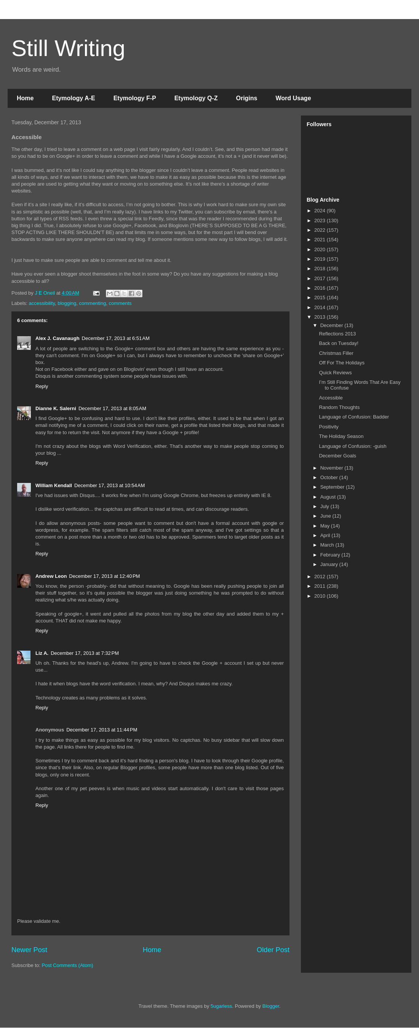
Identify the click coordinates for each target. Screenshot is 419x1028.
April (326, 535)
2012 (320, 576)
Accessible (330, 398)
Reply (41, 386)
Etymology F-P (135, 98)
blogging (67, 303)
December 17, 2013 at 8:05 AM (112, 408)
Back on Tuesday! (338, 343)
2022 (320, 230)
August (328, 497)
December (332, 325)
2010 (320, 596)
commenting (92, 303)
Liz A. (41, 653)
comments (120, 303)
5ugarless (221, 1006)
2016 (320, 288)
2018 (320, 268)
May (325, 526)
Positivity (328, 427)
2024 (320, 210)
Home (25, 98)
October (329, 477)
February (331, 555)
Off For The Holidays (341, 363)
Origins (246, 98)
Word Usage (293, 98)
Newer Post (29, 950)
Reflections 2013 (337, 334)
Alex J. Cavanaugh (57, 338)
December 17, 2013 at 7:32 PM (85, 653)
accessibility (42, 303)
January (329, 564)
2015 (320, 297)
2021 (320, 239)
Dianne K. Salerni (55, 408)
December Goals (337, 456)
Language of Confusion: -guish (352, 446)
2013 (320, 317)
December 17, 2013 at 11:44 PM (101, 730)
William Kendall (53, 485)
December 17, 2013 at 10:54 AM (109, 485)
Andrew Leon (51, 576)
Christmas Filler (336, 353)
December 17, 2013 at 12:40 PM (104, 576)
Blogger (270, 1006)
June (326, 516)
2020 (320, 249)
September (333, 487)
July (325, 506)
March (328, 545)
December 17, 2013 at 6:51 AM (116, 338)
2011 (320, 586)
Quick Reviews (335, 372)
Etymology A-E (73, 98)
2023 (320, 220)
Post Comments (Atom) (67, 965)
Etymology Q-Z (196, 98)
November (332, 468)
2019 (320, 259)
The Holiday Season (341, 436)
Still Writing (68, 48)
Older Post (273, 950)
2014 (320, 307)
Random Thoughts (339, 407)
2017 (320, 278)
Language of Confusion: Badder (354, 417)
